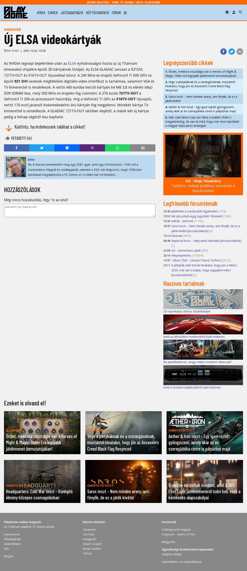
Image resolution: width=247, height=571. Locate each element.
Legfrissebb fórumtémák (190, 203)
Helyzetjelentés (181, 255)
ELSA (72, 63)
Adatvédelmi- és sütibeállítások (182, 562)
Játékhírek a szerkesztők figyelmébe (194, 211)
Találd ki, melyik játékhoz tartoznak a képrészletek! (203, 186)
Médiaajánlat (12, 539)
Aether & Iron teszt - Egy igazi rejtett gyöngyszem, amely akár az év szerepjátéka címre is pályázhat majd (200, 109)
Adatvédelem (12, 544)
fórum (116, 12)
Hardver (12, 29)
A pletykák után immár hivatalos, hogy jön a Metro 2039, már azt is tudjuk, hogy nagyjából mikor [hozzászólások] (204, 270)
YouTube (88, 534)
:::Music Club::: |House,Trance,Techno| (196, 260)
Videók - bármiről (182, 221)
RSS (6, 549)
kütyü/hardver (97, 12)
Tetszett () (18, 138)
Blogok (8, 556)
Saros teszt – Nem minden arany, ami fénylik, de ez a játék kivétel (201, 99)
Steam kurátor (92, 549)
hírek (41, 12)
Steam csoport (92, 544)
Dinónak (176, 236)
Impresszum (12, 534)
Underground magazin (176, 529)
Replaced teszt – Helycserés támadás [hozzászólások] (206, 241)
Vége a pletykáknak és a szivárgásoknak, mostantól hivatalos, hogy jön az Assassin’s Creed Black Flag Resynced (200, 86)
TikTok (87, 553)
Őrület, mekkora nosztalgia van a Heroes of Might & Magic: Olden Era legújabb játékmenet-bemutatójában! (200, 74)
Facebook (89, 529)
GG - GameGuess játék (186, 250)
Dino (15, 51)
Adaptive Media (172, 554)
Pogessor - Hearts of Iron (178, 534)
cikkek (53, 12)
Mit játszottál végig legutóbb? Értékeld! (196, 216)
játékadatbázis (72, 12)
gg (125, 12)
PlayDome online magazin (22, 522)
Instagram (89, 539)
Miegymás (168, 542)
